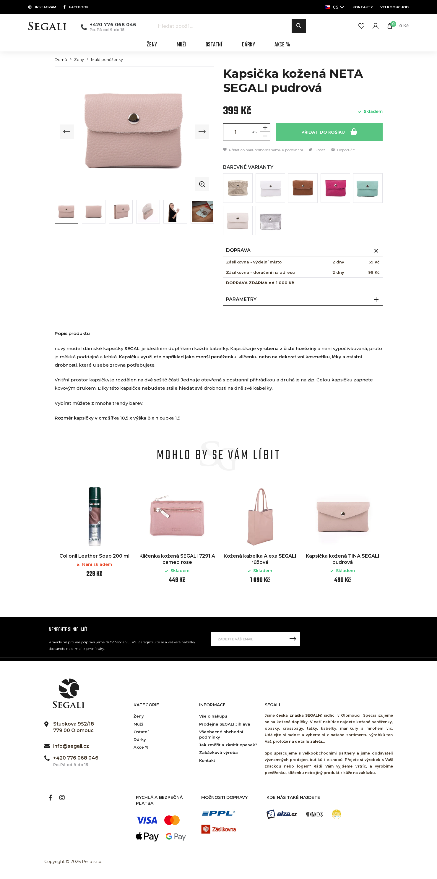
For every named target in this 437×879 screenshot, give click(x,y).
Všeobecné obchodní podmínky (221, 734)
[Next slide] (202, 131)
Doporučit (343, 150)
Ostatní (141, 731)
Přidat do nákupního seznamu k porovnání (263, 150)
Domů (61, 59)
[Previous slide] (67, 131)
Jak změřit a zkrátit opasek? (228, 744)
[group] (134, 131)
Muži (138, 724)
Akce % (141, 747)
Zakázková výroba (218, 752)
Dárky (140, 739)
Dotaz (317, 150)
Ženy (79, 59)
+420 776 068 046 (113, 24)
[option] (94, 534)
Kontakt (207, 760)
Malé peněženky (107, 59)
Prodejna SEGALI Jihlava (224, 724)
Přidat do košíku (329, 131)
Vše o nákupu (213, 716)
